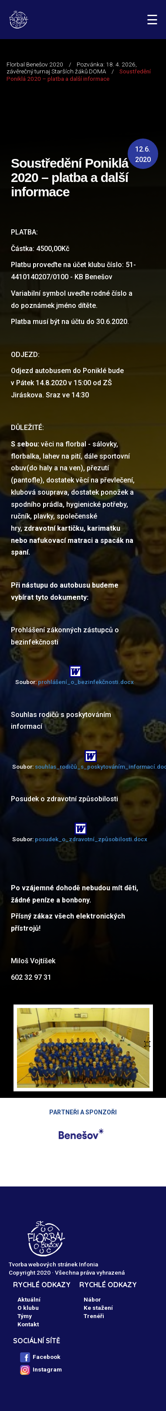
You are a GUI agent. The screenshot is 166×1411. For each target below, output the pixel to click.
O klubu (28, 1307)
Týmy (24, 1315)
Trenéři (94, 1315)
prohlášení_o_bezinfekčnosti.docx (86, 681)
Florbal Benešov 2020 (35, 64)
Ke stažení (98, 1307)
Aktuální (29, 1299)
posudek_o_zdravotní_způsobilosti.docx (91, 839)
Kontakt (28, 1324)
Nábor (92, 1299)
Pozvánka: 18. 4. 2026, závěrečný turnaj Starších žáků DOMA (72, 68)
